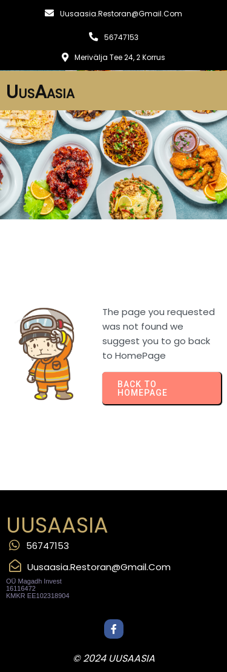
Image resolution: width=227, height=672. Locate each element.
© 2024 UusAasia (114, 658)
